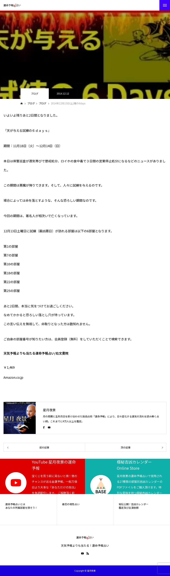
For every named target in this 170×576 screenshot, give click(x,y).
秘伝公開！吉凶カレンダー (133, 504)
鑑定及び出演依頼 (129, 507)
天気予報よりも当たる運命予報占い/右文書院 (36, 353)
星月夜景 (49, 409)
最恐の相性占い (71, 504)
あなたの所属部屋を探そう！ (21, 507)
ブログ (34, 93)
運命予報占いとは (15, 504)
